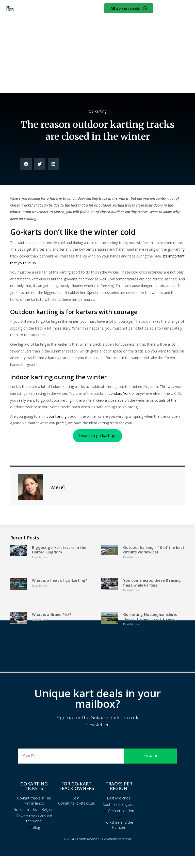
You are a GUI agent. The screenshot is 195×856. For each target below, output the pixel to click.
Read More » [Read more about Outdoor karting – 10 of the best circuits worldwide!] (131, 557)
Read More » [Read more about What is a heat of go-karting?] (40, 585)
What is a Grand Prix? (51, 614)
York (127, 393)
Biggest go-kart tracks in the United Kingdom (59, 550)
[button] (26, 164)
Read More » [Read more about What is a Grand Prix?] (40, 619)
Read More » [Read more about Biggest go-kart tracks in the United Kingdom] (40, 557)
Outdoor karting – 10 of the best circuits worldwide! (153, 550)
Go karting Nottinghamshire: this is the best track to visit (150, 617)
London (114, 393)
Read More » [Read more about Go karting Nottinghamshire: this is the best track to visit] (131, 624)
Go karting (98, 111)
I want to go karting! (97, 435)
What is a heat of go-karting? (59, 580)
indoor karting (55, 416)
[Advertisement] (97, 52)
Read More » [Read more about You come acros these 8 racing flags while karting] (131, 590)
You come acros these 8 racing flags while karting (152, 583)
